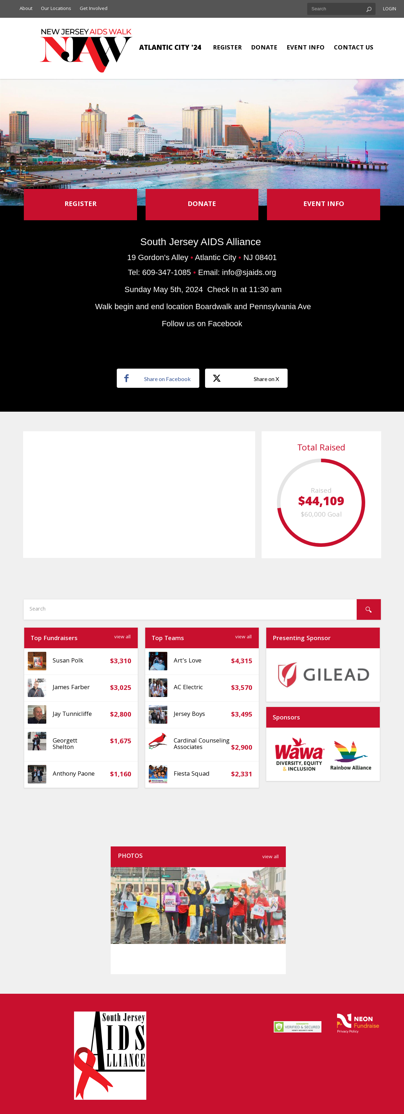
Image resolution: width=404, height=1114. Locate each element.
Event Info (306, 48)
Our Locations (56, 9)
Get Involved (93, 9)
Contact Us (353, 48)
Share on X (246, 378)
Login (389, 9)
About (26, 9)
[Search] (369, 609)
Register (227, 48)
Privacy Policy (347, 1031)
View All (122, 637)
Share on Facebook (157, 378)
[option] (323, 675)
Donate (264, 48)
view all (270, 857)
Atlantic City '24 (170, 48)
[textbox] (341, 9)
